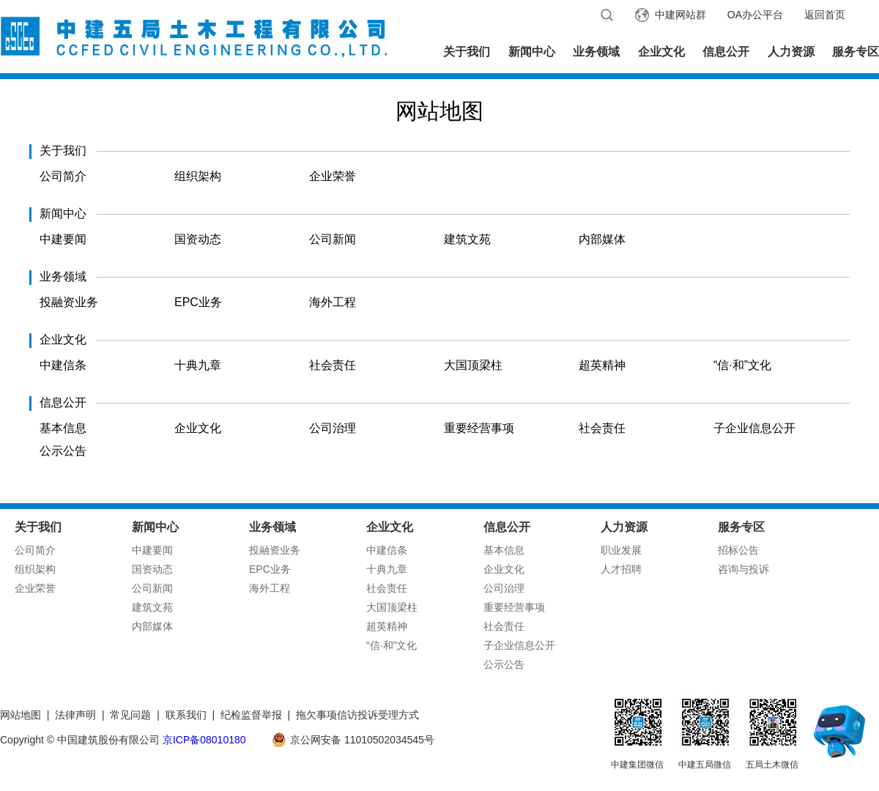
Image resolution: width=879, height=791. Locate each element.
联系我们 (186, 715)
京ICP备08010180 (204, 740)
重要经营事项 (479, 428)
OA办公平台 (755, 15)
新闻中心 (531, 51)
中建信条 (63, 365)
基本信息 (63, 428)
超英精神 (602, 365)
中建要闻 (63, 239)
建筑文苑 (467, 239)
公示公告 (63, 451)
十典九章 (197, 365)
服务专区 (855, 51)
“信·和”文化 (742, 365)
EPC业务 (198, 302)
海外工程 (332, 302)
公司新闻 (332, 239)
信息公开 (725, 51)
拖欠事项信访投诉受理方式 (357, 715)
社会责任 (332, 365)
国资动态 (197, 239)
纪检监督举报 (251, 715)
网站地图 (20, 715)
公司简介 (63, 176)
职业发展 (621, 550)
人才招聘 (621, 569)
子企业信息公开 (754, 428)
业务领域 (596, 51)
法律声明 (75, 715)
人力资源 (791, 51)
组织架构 (197, 176)
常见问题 (130, 715)
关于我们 (466, 51)
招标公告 (738, 550)
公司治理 (332, 428)
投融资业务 (69, 302)
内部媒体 (602, 239)
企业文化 (661, 51)
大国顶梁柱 (473, 365)
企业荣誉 (332, 176)
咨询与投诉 (743, 569)
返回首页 (824, 15)
